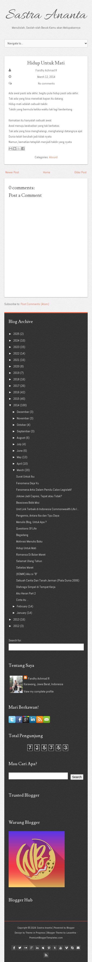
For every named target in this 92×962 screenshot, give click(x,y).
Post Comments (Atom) (35, 304)
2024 (16, 340)
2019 (16, 373)
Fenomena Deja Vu (27, 483)
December (23, 412)
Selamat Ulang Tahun (29, 561)
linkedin (37, 947)
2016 (16, 392)
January (22, 613)
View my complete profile (39, 691)
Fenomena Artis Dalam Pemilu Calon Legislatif (44, 490)
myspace (43, 947)
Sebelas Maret (24, 567)
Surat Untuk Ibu (25, 476)
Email (78, 947)
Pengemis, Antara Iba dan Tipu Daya (37, 515)
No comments (46, 83)
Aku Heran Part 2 (26, 593)
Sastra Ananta (46, 15)
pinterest (48, 947)
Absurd (53, 157)
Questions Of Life (26, 528)
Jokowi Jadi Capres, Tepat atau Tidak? (39, 496)
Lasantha (71, 932)
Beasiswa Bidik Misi (27, 503)
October (22, 425)
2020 (16, 366)
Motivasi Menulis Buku (29, 541)
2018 (16, 379)
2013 (16, 619)
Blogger (71, 927)
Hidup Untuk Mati (46, 63)
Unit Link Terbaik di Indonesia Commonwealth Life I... (47, 509)
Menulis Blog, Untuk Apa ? (31, 522)
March (21, 470)
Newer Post (12, 172)
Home (46, 172)
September (24, 431)
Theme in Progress (35, 932)
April (20, 463)
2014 (16, 405)
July (19, 444)
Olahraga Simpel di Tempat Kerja (35, 587)
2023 (16, 347)
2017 (16, 386)
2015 (16, 399)
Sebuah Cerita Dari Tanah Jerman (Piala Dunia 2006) (47, 580)
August (21, 438)
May (19, 457)
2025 (16, 334)
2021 (16, 360)
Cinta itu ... (22, 600)
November (23, 418)
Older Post (80, 172)
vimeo (66, 947)
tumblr (54, 947)
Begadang (22, 535)
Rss (46, 955)
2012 (16, 626)
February (22, 606)
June (20, 451)
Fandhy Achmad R (46, 70)
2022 (16, 353)
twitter (19, 947)
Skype (72, 947)
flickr (25, 947)
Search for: (15, 640)
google (31, 947)
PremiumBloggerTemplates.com (46, 937)
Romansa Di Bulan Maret (30, 554)
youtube (60, 947)
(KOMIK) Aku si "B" (26, 574)
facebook (14, 947)
